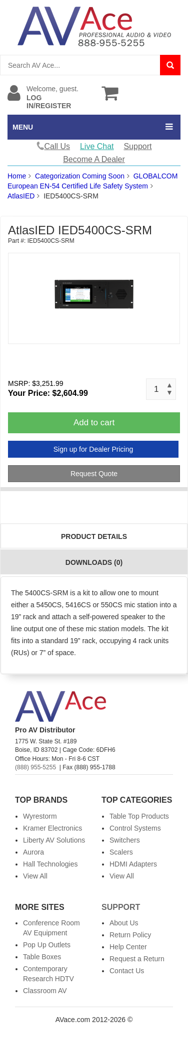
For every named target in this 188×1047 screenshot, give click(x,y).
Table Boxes (42, 957)
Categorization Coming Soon (79, 176)
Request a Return (137, 959)
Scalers (121, 852)
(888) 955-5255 (35, 767)
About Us (124, 923)
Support (138, 146)
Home (17, 176)
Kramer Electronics (52, 828)
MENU (22, 127)
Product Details (94, 536)
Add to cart (94, 422)
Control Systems (135, 828)
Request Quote (94, 474)
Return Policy (130, 935)
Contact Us (127, 971)
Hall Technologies (50, 864)
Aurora (33, 852)
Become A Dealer (94, 159)
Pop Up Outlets (46, 945)
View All (35, 876)
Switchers (125, 840)
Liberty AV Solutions (54, 840)
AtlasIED (21, 196)
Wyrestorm (40, 816)
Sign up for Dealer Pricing (94, 449)
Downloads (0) (94, 562)
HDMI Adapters (133, 864)
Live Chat (97, 146)
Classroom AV (45, 991)
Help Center (128, 947)
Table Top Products (139, 816)
